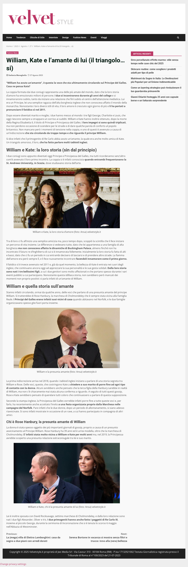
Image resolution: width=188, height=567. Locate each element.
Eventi (93, 37)
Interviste (53, 37)
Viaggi (104, 37)
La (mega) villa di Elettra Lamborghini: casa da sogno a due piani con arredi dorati (36, 537)
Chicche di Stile (37, 37)
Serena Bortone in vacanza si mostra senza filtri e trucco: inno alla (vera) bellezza (97, 537)
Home (9, 37)
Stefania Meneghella (18, 75)
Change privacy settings (13, 564)
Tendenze (21, 37)
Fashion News (79, 37)
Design (65, 37)
